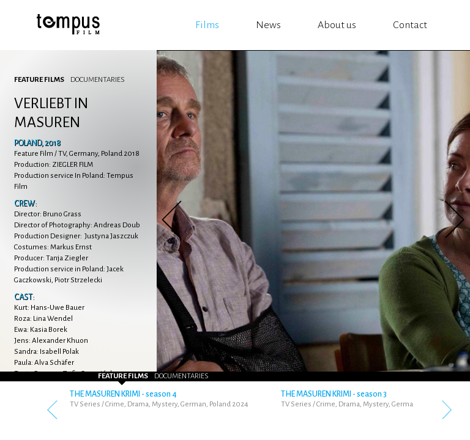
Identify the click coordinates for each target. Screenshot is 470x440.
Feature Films (39, 80)
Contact (410, 25)
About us (337, 25)
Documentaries (97, 80)
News (268, 25)
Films (207, 25)
